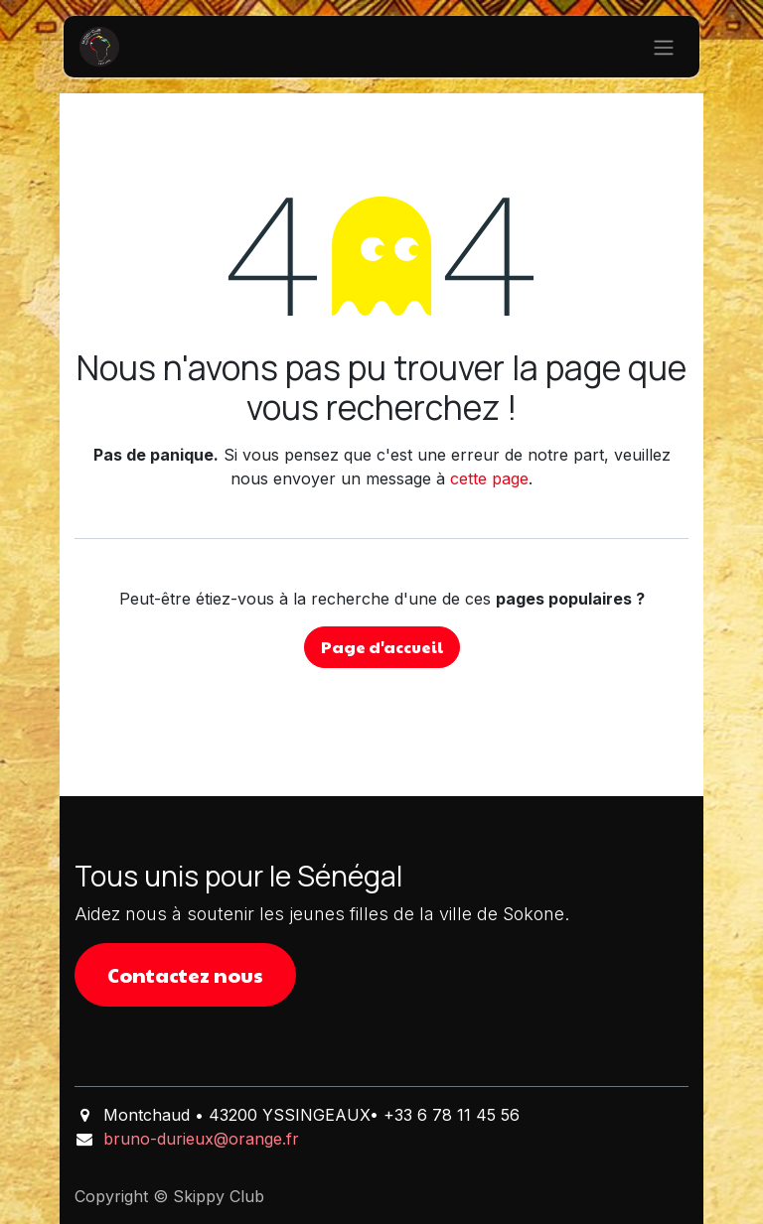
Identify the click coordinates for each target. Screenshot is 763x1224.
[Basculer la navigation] (664, 47)
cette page (489, 478)
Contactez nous (185, 975)
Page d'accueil (382, 646)
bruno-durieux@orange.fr (201, 1139)
